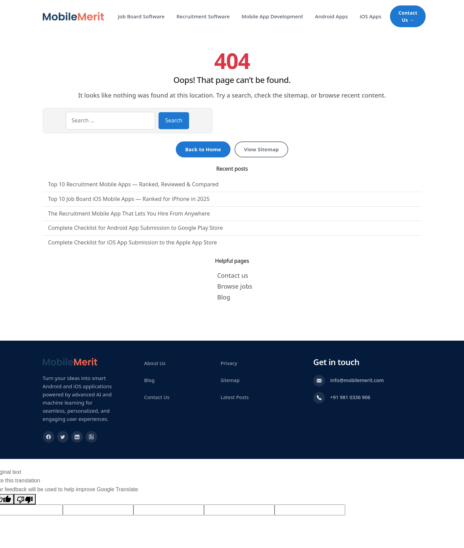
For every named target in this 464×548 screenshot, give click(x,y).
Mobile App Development (272, 16)
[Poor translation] (25, 499)
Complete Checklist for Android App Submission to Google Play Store (135, 228)
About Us (155, 363)
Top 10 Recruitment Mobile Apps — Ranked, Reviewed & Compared (133, 184)
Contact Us (157, 397)
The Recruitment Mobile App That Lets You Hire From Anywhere (129, 213)
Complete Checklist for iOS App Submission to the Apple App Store (132, 242)
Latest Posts (235, 397)
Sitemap (230, 380)
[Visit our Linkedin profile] (77, 437)
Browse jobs (235, 286)
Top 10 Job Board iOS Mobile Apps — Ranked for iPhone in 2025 (129, 199)
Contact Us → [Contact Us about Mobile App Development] (407, 16)
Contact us (232, 275)
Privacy (229, 363)
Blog (223, 297)
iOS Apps (371, 16)
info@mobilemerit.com (357, 380)
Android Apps (331, 16)
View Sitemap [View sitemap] (261, 149)
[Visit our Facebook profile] (48, 437)
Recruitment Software (203, 16)
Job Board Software (141, 16)
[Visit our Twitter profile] (63, 437)
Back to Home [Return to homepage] (203, 149)
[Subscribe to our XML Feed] (91, 437)
